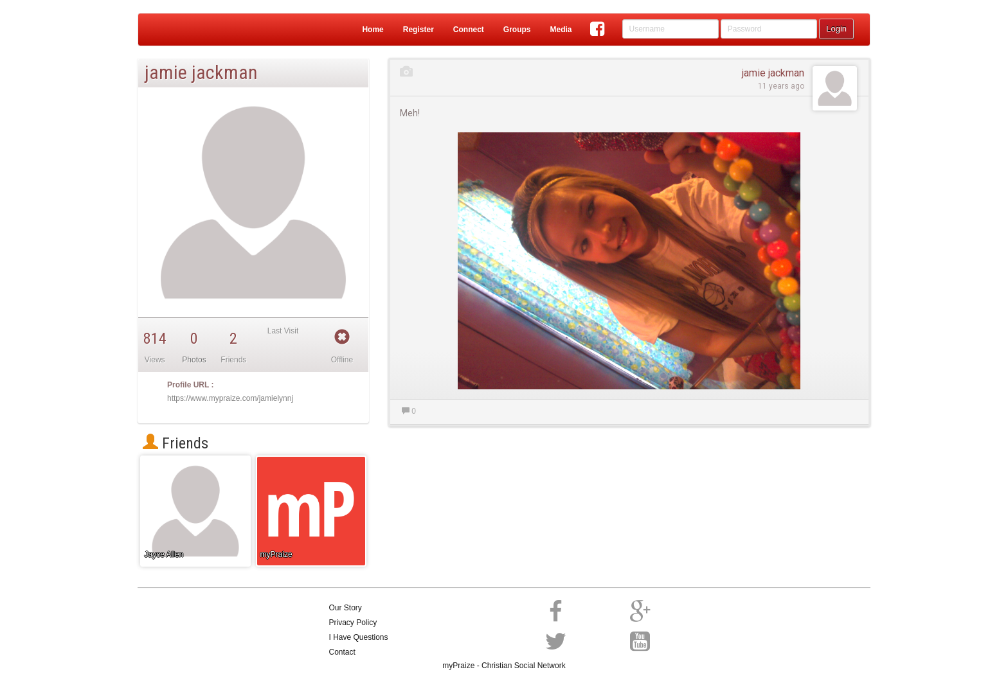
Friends (175, 443)
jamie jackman (773, 73)
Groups (517, 29)
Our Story (345, 607)
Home (372, 29)
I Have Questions (358, 637)
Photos (194, 359)
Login (836, 28)
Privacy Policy (353, 622)
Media (561, 29)
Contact (342, 652)
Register (418, 29)
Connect (468, 29)
